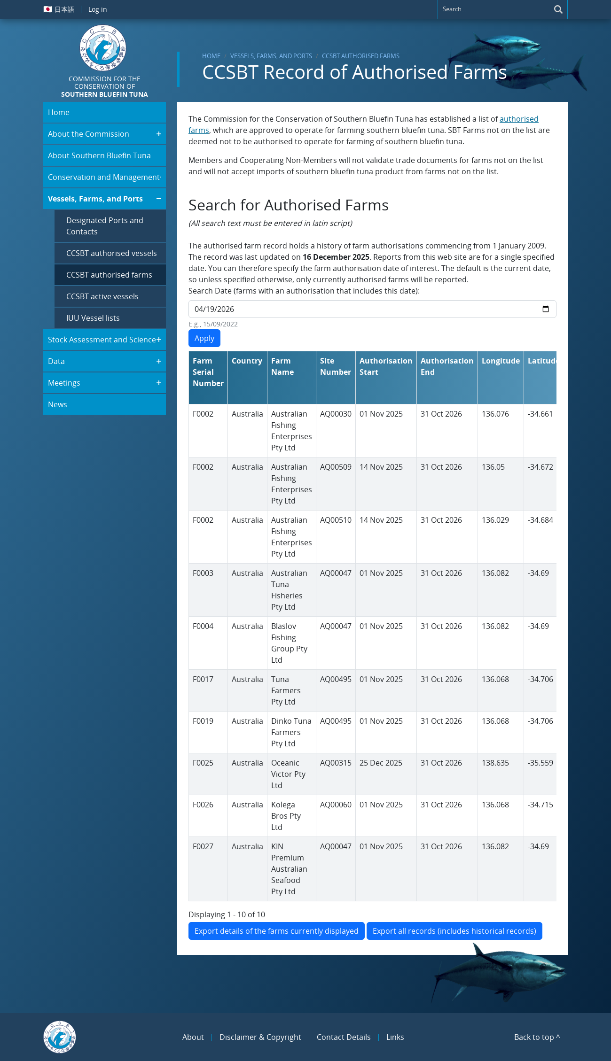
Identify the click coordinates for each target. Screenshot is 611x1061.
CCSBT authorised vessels (111, 253)
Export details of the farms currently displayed (277, 931)
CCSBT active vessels (102, 296)
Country (247, 361)
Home (211, 56)
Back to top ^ (537, 1037)
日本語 (58, 9)
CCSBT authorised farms (361, 56)
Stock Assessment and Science (102, 339)
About (193, 1037)
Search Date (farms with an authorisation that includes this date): (304, 291)
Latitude (544, 361)
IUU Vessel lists (93, 318)
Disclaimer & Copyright (260, 1037)
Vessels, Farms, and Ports (271, 56)
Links (395, 1037)
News (57, 404)
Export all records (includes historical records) (454, 931)
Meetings (64, 383)
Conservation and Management (104, 177)
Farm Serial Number (208, 372)
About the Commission (88, 134)
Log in (97, 9)
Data (56, 361)
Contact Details (344, 1037)
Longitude (501, 361)
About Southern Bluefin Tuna (99, 155)
